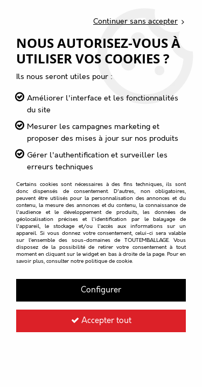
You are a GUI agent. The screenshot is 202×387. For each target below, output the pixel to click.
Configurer (101, 290)
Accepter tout (101, 321)
